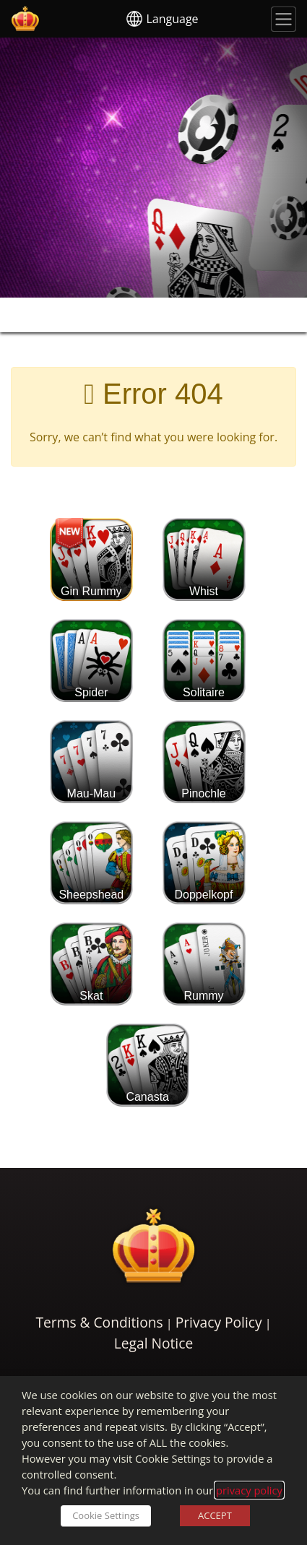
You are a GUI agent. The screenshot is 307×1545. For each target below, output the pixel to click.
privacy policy (249, 1490)
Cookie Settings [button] (105, 1515)
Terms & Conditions (99, 1322)
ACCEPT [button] (215, 1515)
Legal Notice (153, 1343)
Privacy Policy (219, 1322)
